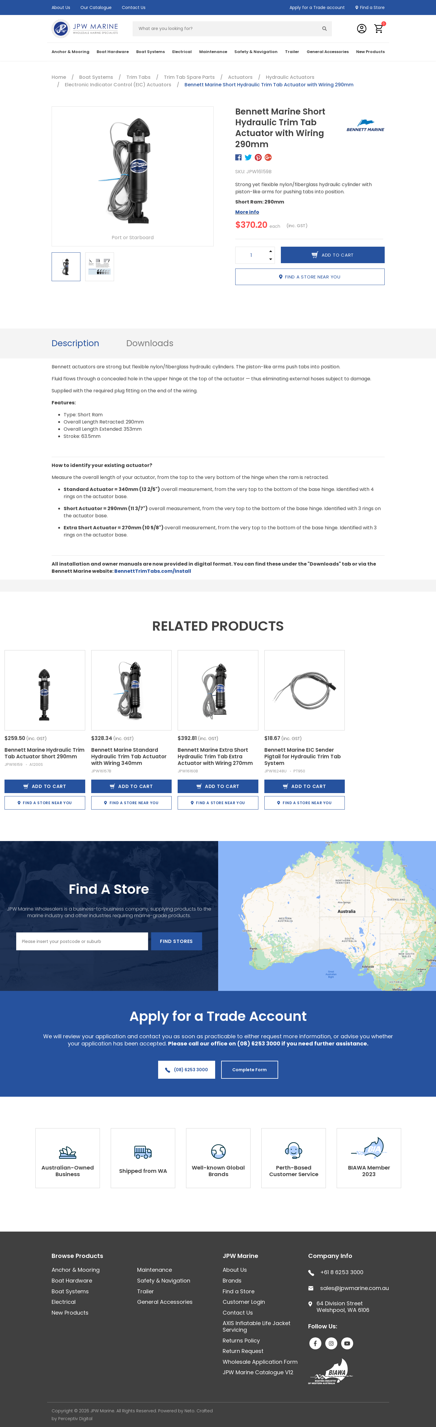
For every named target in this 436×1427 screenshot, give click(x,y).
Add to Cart (44, 786)
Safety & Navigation (256, 52)
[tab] (75, 343)
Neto (189, 1411)
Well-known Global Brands (218, 1171)
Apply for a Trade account (317, 7)
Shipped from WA (143, 1171)
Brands (232, 1280)
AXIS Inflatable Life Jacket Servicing (256, 1326)
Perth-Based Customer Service (293, 1171)
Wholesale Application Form (260, 1362)
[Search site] (324, 28)
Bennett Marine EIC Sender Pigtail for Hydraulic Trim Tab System (302, 756)
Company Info (330, 1256)
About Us (61, 7)
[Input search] (225, 28)
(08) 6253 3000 (186, 1070)
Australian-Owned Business (67, 1171)
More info (247, 212)
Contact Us (134, 7)
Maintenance (213, 52)
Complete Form (249, 1070)
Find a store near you (310, 277)
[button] (378, 28)
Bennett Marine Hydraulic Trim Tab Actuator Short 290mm (45, 753)
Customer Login (244, 1302)
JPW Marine (240, 1256)
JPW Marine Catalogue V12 (258, 1372)
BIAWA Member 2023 (369, 1171)
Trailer (292, 52)
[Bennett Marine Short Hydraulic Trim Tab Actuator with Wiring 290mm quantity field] (251, 255)
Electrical (182, 52)
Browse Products (77, 1256)
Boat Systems (150, 52)
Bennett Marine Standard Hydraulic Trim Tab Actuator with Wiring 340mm (129, 756)
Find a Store (372, 7)
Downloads (149, 343)
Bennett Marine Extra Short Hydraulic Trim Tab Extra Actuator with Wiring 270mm (215, 756)
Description (75, 343)
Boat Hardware (113, 52)
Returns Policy (241, 1340)
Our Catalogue (96, 7)
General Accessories (328, 52)
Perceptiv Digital (75, 1419)
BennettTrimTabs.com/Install (152, 571)
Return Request (243, 1351)
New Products (370, 52)
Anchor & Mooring (70, 52)
